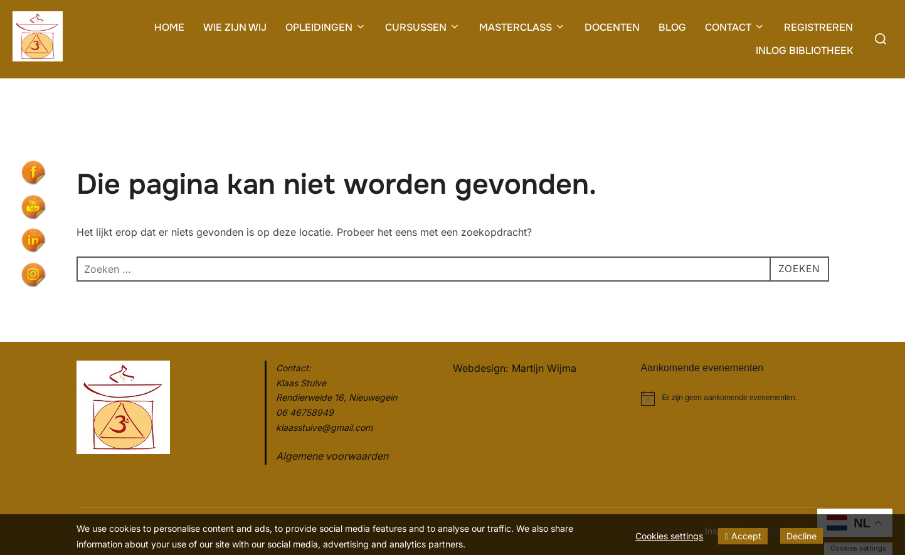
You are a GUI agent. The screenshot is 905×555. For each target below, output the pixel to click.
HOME (169, 27)
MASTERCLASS (522, 27)
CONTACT (735, 27)
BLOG (672, 27)
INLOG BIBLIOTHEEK (804, 50)
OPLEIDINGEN (325, 27)
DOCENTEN (612, 27)
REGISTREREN (818, 27)
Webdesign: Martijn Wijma (514, 368)
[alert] (735, 398)
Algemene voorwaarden (332, 456)
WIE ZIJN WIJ (235, 27)
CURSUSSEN (422, 27)
